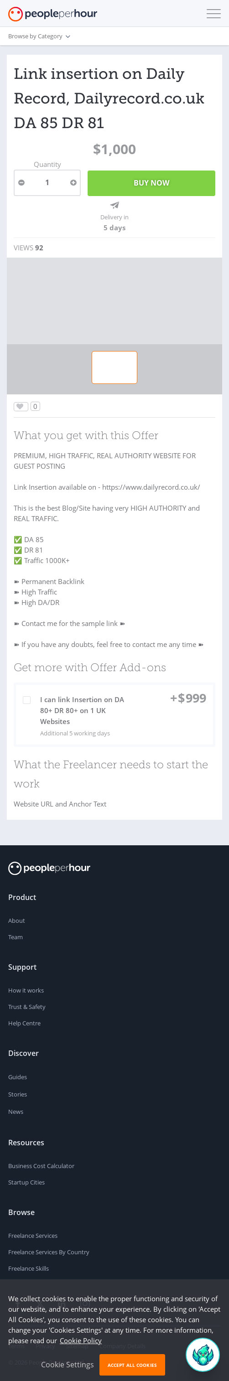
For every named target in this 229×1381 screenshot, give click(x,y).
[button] (212, 14)
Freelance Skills (28, 1268)
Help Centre (24, 1023)
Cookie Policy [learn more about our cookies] (81, 1340)
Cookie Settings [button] (67, 1365)
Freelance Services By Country (48, 1252)
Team (15, 937)
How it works (26, 990)
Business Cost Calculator (41, 1166)
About (16, 920)
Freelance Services (32, 1235)
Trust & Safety (27, 1007)
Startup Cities (26, 1182)
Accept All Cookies (132, 1365)
